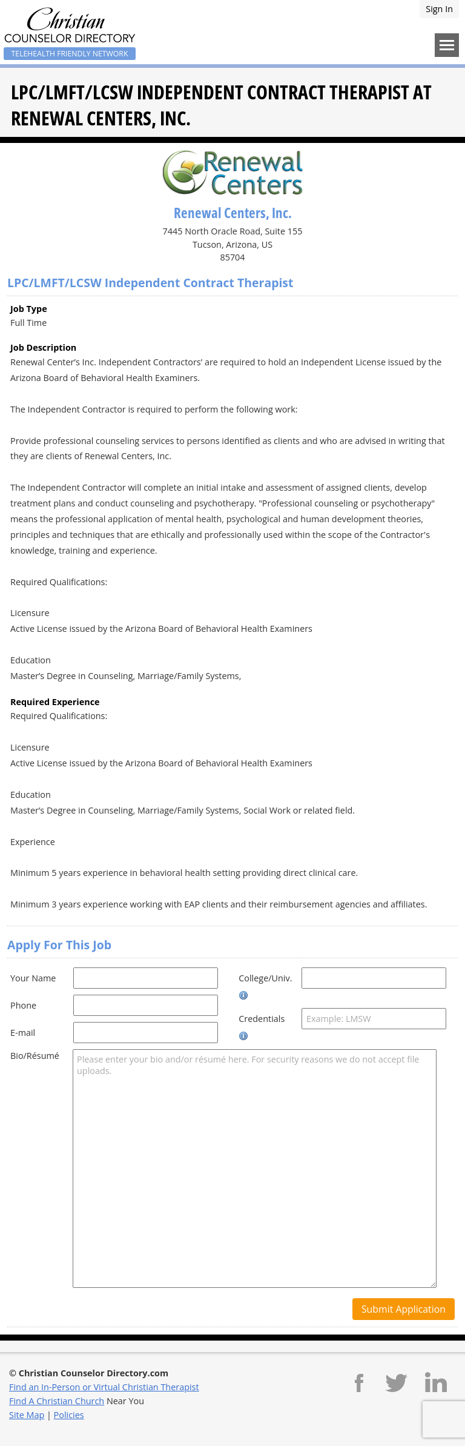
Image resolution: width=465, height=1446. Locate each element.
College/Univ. (265, 978)
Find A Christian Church (56, 1401)
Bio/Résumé (34, 1055)
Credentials (262, 1018)
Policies (69, 1415)
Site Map (26, 1415)
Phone (23, 1005)
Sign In (439, 9)
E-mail (22, 1032)
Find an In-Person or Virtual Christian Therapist (104, 1387)
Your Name (33, 978)
